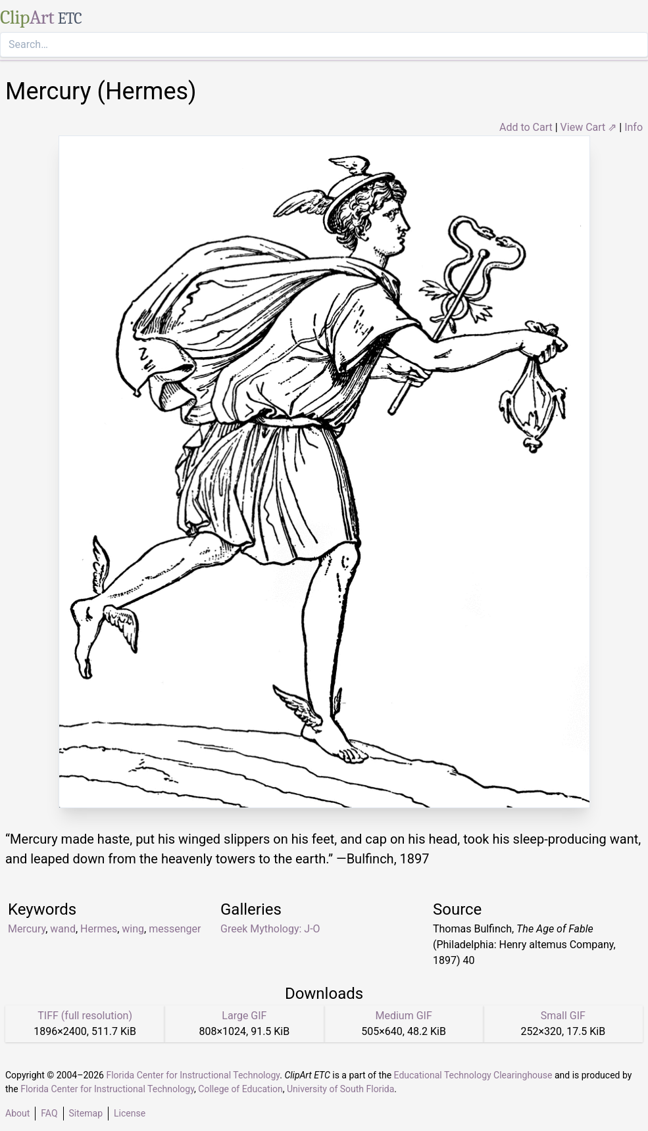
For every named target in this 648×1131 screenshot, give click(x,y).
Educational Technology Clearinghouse (473, 1075)
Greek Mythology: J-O (270, 929)
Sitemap (86, 1113)
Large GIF (244, 1015)
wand (63, 929)
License (129, 1113)
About (17, 1113)
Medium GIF (403, 1015)
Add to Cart (526, 127)
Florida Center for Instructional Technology (193, 1075)
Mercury (26, 929)
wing (133, 929)
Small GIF (563, 1015)
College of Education (240, 1089)
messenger (175, 929)
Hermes (98, 929)
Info (633, 127)
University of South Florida (340, 1089)
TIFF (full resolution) (84, 1015)
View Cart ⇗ (589, 127)
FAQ (49, 1113)
